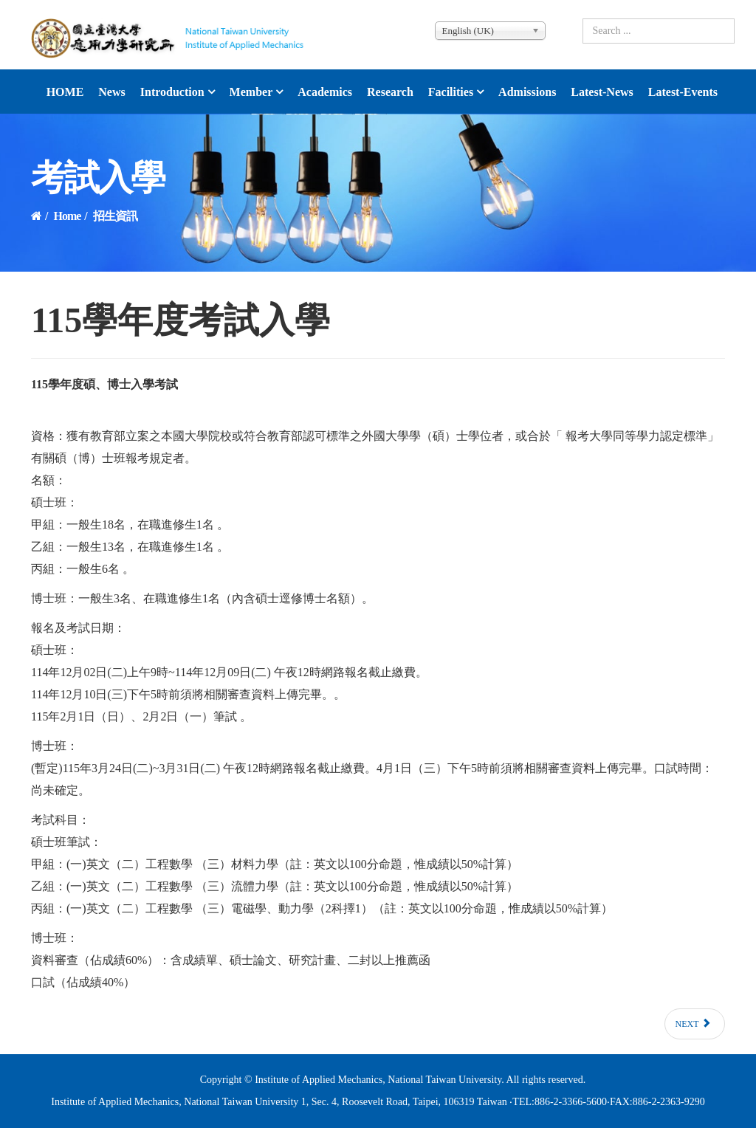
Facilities (450, 92)
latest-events (683, 92)
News (111, 92)
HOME (65, 92)
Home (66, 216)
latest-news (602, 92)
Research (390, 92)
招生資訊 (115, 216)
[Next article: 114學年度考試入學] (695, 1023)
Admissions (527, 92)
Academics (325, 92)
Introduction (172, 92)
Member (251, 92)
